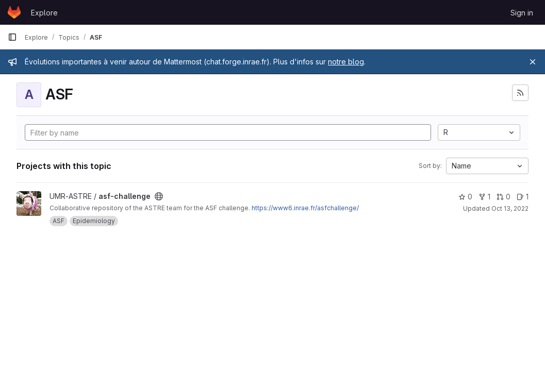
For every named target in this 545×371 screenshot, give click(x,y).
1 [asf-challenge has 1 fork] (484, 196)
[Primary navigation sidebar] (12, 37)
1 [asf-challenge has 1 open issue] (523, 196)
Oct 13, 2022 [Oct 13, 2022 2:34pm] (510, 208)
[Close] (532, 62)
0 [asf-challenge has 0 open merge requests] (503, 196)
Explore (44, 12)
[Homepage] (14, 12)
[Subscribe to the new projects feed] (520, 93)
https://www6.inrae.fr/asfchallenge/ (305, 208)
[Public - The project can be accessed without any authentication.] (159, 196)
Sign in (521, 12)
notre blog (346, 61)
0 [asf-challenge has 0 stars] (465, 196)
